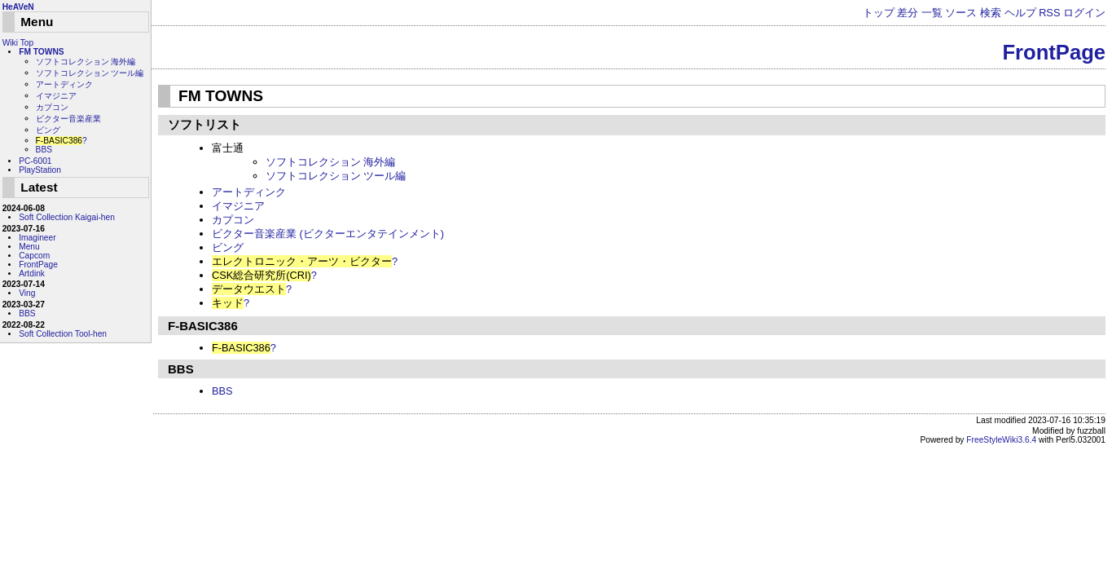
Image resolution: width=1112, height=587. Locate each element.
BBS (179, 369)
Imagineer (37, 237)
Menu (29, 246)
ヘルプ (1020, 13)
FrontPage (1053, 52)
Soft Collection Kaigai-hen (67, 217)
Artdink (32, 273)
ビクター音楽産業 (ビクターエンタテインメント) (328, 233)
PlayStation (40, 170)
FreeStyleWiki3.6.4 (1001, 439)
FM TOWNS (220, 95)
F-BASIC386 (201, 326)
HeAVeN (18, 6)
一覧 (932, 13)
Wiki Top (17, 42)
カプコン (233, 220)
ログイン (1084, 13)
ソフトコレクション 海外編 (331, 162)
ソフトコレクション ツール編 (336, 176)
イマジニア (238, 206)
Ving (27, 293)
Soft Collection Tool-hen (63, 333)
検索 (990, 13)
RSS (1049, 13)
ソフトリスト (203, 124)
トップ (878, 13)
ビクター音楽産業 (68, 118)
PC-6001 (35, 161)
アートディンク (249, 192)
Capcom (34, 255)
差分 (907, 13)
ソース (961, 13)
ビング (228, 247)
